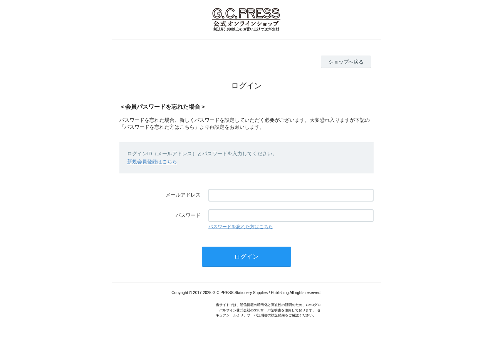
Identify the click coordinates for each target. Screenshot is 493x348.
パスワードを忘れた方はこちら (240, 226)
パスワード (188, 215)
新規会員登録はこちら (152, 162)
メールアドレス (183, 195)
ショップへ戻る (346, 62)
